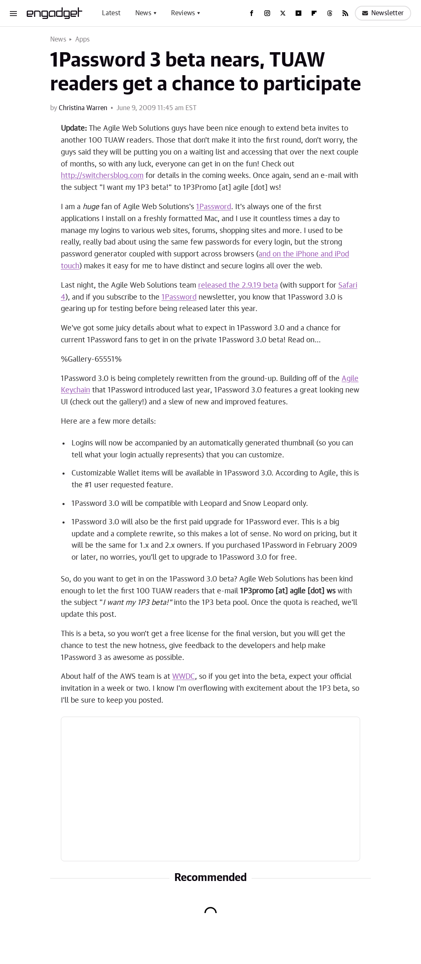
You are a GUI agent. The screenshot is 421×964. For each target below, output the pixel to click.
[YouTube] (298, 13)
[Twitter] (283, 13)
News (143, 13)
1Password (213, 207)
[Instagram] (267, 13)
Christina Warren (83, 108)
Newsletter (383, 13)
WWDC (183, 676)
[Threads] (330, 13)
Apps (82, 39)
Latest (111, 13)
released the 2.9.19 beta (238, 285)
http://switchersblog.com (102, 176)
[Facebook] (251, 13)
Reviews (183, 13)
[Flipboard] (314, 13)
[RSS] (345, 13)
